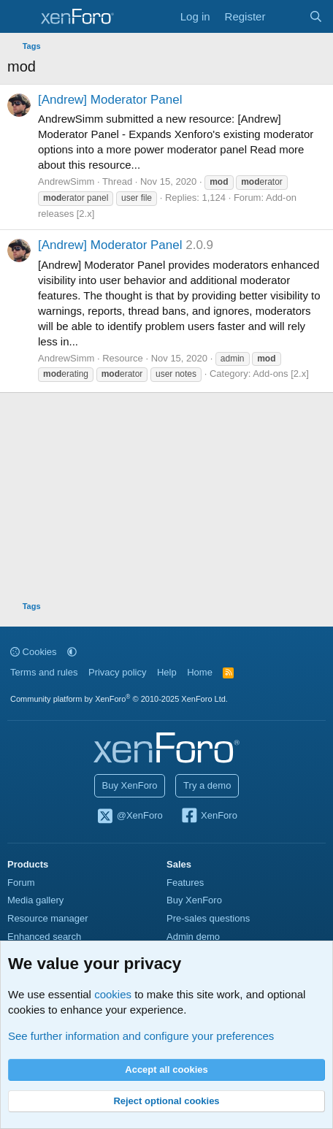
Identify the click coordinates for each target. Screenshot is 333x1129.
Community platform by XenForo (119, 698)
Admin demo (193, 936)
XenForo (208, 816)
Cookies (33, 651)
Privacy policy (117, 672)
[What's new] (286, 16)
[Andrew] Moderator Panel (110, 100)
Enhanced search (44, 936)
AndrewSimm (66, 181)
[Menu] (20, 16)
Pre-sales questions (208, 918)
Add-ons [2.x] (281, 373)
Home (200, 672)
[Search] (316, 16)
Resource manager (47, 918)
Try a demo (207, 785)
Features (185, 882)
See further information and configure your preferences (141, 1036)
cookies (112, 994)
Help (167, 672)
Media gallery (35, 900)
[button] (72, 652)
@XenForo (129, 816)
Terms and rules (43, 672)
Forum (21, 882)
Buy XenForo (130, 785)
